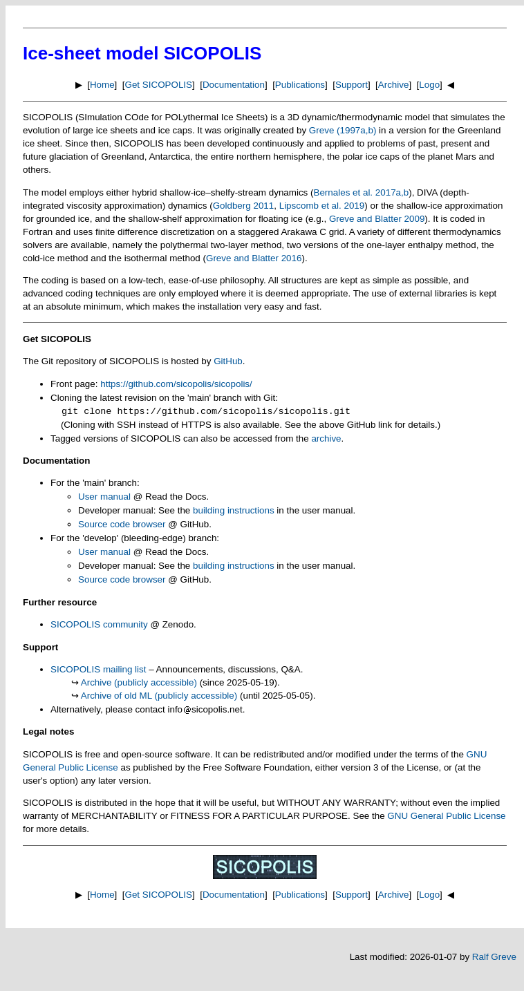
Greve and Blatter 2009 (376, 219)
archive (326, 438)
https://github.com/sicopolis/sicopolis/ (176, 384)
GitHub (228, 361)
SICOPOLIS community (99, 624)
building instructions (233, 510)
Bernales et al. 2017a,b (361, 192)
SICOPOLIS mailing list (98, 669)
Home (102, 84)
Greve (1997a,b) (343, 130)
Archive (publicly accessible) (139, 682)
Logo (429, 84)
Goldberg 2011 (243, 205)
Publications (300, 84)
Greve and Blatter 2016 (253, 258)
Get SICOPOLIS (159, 84)
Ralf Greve (494, 957)
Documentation (234, 84)
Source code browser (122, 524)
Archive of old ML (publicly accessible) (159, 695)
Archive (393, 84)
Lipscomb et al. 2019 (322, 205)
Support (351, 84)
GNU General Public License (446, 816)
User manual (104, 496)
